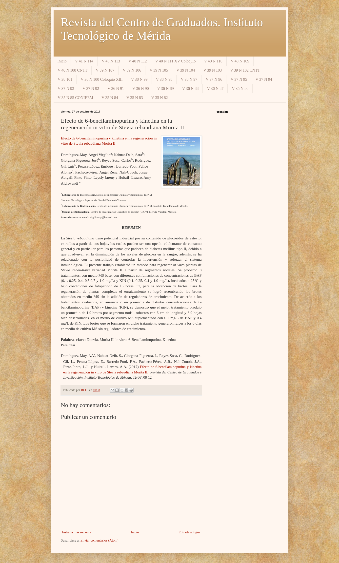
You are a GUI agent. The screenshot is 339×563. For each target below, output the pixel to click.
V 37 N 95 (239, 79)
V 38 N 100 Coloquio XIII (102, 79)
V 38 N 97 (189, 79)
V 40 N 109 (240, 61)
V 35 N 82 (159, 98)
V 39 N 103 (212, 70)
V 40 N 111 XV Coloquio (175, 61)
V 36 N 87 (215, 88)
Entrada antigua (189, 532)
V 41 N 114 (84, 61)
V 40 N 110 (213, 61)
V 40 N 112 (137, 61)
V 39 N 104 (186, 70)
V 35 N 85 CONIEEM (75, 98)
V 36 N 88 (190, 88)
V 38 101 (65, 79)
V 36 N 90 (140, 88)
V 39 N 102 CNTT (245, 70)
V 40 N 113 (111, 61)
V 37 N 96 (214, 79)
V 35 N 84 (109, 98)
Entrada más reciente (76, 532)
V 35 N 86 (240, 88)
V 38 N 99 (139, 79)
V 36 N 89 (165, 88)
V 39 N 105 (159, 70)
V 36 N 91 (115, 88)
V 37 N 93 (66, 88)
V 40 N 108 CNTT (73, 70)
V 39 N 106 (132, 70)
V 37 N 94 (264, 79)
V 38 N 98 (164, 79)
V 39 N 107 (105, 70)
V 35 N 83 (134, 98)
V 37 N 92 (90, 88)
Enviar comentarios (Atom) (99, 540)
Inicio (62, 61)
